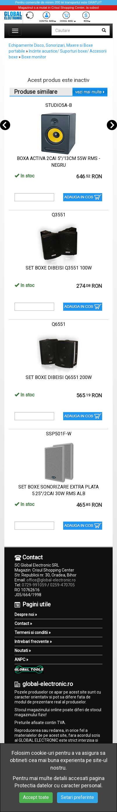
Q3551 (58, 215)
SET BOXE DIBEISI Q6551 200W (59, 377)
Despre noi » (26, 614)
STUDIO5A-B (58, 105)
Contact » (23, 623)
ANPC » (21, 659)
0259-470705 (62, 585)
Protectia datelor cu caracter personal (58, 785)
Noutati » (23, 650)
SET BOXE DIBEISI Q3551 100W (59, 268)
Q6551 (58, 324)
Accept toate (36, 797)
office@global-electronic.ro (51, 580)
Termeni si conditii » (33, 632)
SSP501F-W (58, 433)
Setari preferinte (77, 797)
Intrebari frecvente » (33, 641)
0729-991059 (34, 585)
